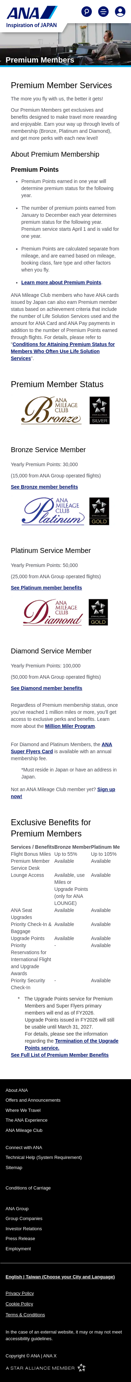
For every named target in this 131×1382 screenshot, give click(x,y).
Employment (18, 1248)
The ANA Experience (27, 1120)
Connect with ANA (24, 1147)
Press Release (20, 1238)
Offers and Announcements (33, 1100)
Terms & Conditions (25, 1314)
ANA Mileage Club (24, 1130)
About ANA (17, 1090)
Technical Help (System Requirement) (44, 1157)
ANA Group (17, 1208)
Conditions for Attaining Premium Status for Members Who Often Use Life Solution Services (63, 351)
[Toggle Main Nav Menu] (103, 11)
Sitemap (14, 1167)
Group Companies (24, 1218)
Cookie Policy (19, 1303)
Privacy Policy (20, 1293)
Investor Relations (24, 1228)
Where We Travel (23, 1110)
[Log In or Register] (120, 11)
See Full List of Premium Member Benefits (60, 1055)
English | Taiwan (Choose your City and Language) (60, 1276)
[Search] (86, 11)
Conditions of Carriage (28, 1188)
